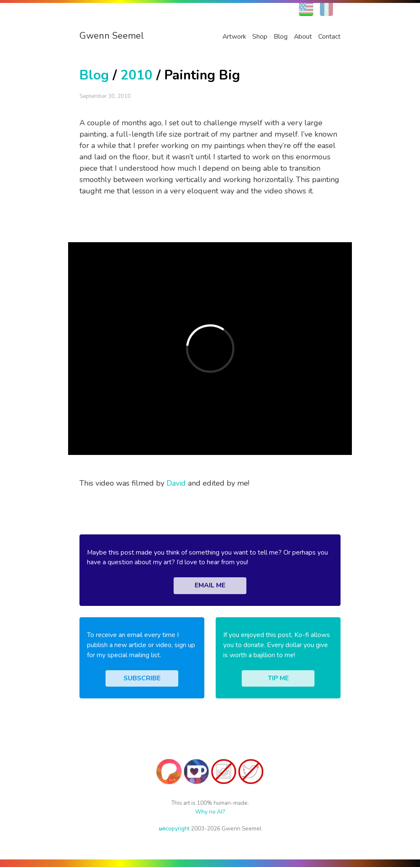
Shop (259, 36)
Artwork (234, 36)
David (176, 483)
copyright (174, 829)
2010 (137, 75)
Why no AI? (210, 812)
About (303, 36)
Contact (329, 36)
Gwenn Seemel (111, 35)
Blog (281, 36)
